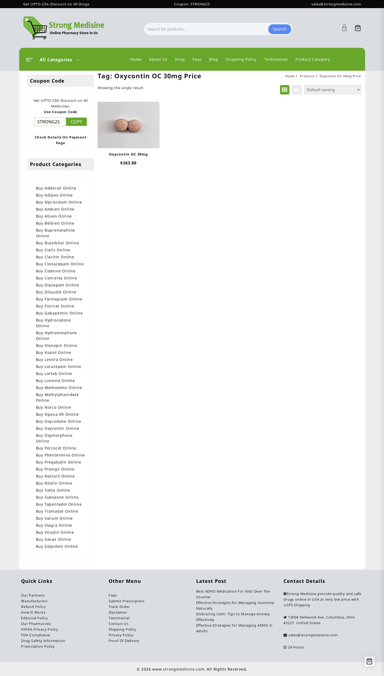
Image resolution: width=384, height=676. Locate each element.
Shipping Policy (122, 629)
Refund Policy (33, 606)
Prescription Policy (38, 646)
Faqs (113, 595)
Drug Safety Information (43, 640)
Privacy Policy (121, 635)
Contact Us (119, 623)
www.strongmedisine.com (178, 669)
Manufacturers (34, 601)
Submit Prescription (127, 601)
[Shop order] (332, 89)
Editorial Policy (34, 618)
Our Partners (33, 595)
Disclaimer (118, 612)
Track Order (119, 606)
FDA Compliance (35, 635)
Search (280, 28)
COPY (76, 122)
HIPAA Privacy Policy (39, 629)
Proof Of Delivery (124, 640)
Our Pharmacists (36, 623)
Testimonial (119, 618)
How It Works (33, 612)
